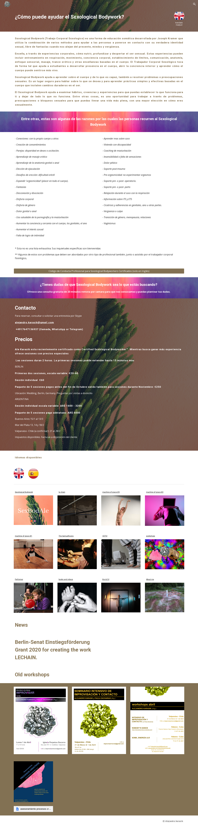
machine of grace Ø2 (154, 492)
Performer (19, 579)
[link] (33, 809)
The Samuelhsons (66, 536)
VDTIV (104, 536)
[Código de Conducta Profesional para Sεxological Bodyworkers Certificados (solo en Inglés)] (99, 271)
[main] (92, 17)
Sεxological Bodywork (24, 492)
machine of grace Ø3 (111, 492)
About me (150, 579)
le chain (62, 492)
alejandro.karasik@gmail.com (34, 322)
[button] (194, 4)
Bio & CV (105, 579)
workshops (150, 536)
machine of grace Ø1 (23, 536)
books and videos (66, 579)
